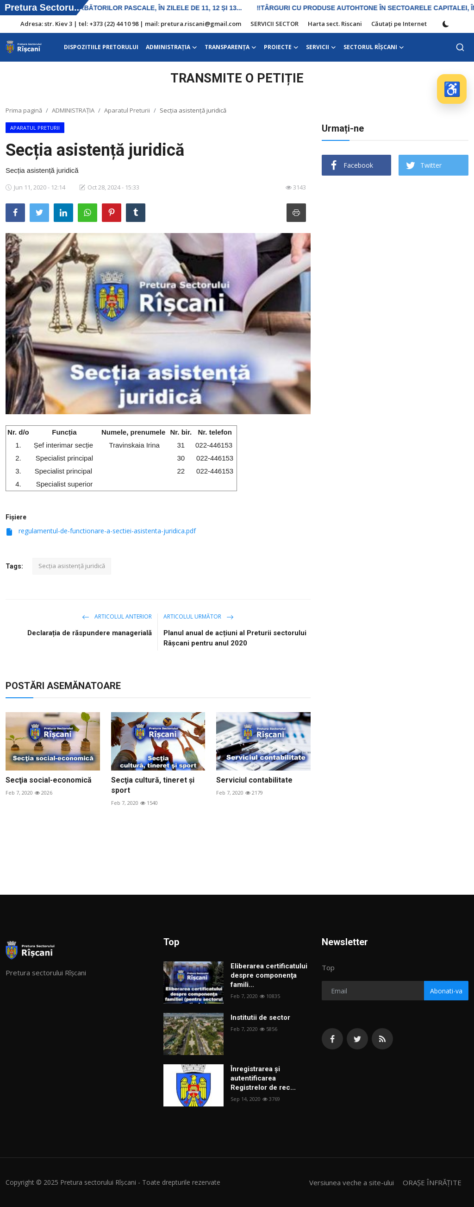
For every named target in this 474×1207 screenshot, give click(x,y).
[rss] (382, 1038)
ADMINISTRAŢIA (73, 110)
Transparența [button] (230, 47)
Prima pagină (24, 110)
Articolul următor (198, 616)
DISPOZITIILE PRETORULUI (101, 47)
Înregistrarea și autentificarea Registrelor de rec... (263, 1078)
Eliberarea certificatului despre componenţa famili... (269, 975)
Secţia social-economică (49, 780)
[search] (460, 47)
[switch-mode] (446, 24)
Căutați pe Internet (399, 23)
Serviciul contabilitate (254, 780)
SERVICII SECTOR (274, 23)
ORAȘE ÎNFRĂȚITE (432, 1182)
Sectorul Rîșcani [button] (373, 47)
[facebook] (332, 1038)
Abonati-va (446, 990)
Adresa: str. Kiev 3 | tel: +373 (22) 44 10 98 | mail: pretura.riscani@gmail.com (130, 23)
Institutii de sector (260, 1017)
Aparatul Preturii (127, 110)
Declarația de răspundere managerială (89, 633)
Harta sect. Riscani (335, 23)
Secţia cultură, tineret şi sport (152, 785)
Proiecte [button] (281, 47)
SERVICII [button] (321, 47)
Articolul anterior (117, 616)
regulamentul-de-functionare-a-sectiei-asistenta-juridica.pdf (101, 530)
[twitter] (357, 1038)
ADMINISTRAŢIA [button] (171, 47)
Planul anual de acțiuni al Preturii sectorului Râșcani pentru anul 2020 (234, 638)
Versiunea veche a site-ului (351, 1182)
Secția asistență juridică (71, 566)
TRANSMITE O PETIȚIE (237, 78)
